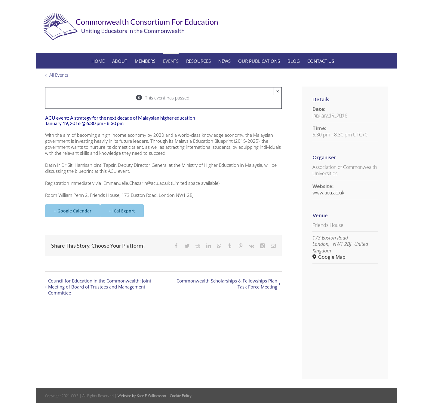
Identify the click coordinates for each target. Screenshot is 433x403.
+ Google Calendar (72, 211)
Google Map (331, 257)
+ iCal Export (122, 211)
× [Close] (277, 91)
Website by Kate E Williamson (142, 395)
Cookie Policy (181, 395)
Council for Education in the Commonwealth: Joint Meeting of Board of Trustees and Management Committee (99, 287)
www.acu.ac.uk (328, 192)
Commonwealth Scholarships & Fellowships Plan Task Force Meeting (227, 284)
